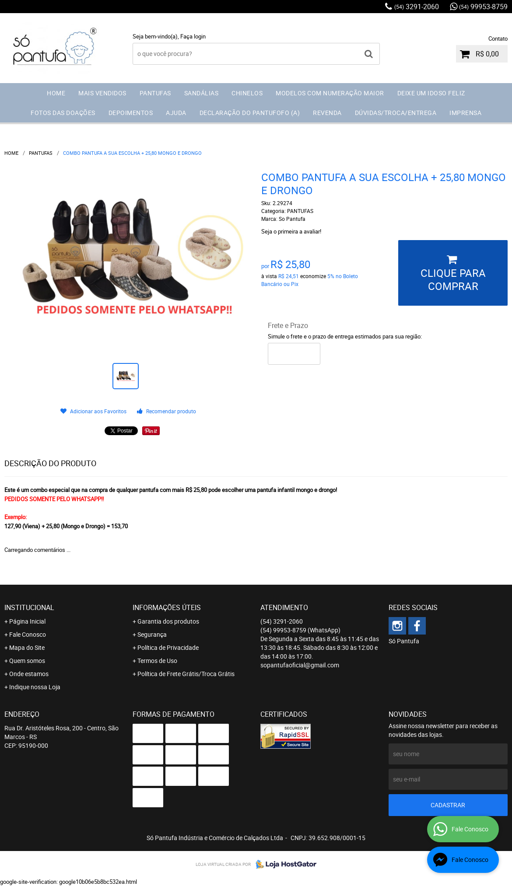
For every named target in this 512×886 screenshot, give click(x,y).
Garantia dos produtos (168, 621)
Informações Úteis (167, 607)
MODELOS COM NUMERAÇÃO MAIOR (330, 93)
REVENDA (327, 112)
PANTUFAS (155, 93)
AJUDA (176, 112)
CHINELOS (247, 93)
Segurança (152, 634)
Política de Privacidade (168, 647)
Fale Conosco (27, 634)
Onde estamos (29, 674)
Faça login (193, 36)
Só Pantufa (404, 641)
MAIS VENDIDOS (102, 93)
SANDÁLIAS (201, 93)
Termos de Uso (157, 660)
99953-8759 (483, 6)
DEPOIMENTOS (131, 112)
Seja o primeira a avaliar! (291, 231)
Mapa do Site (27, 647)
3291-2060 (416, 6)
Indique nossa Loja (34, 687)
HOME (56, 93)
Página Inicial (27, 621)
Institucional (29, 607)
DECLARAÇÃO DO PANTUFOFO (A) (250, 112)
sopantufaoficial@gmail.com (299, 665)
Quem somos (27, 660)
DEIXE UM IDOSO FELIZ (431, 93)
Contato (498, 38)
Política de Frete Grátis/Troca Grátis (186, 674)
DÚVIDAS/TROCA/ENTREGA (396, 112)
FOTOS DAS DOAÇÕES (63, 112)
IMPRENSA (465, 112)
